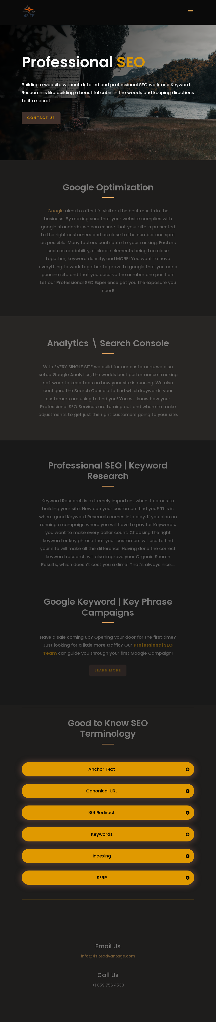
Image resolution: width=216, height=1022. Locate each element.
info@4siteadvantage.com (108, 956)
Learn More (108, 670)
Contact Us (41, 117)
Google (55, 211)
